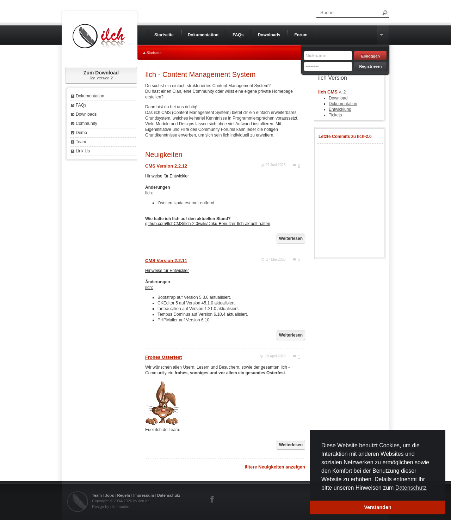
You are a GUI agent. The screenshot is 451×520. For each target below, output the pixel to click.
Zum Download (101, 75)
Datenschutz (168, 495)
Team (81, 141)
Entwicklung (340, 109)
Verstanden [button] (377, 507)
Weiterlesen (291, 238)
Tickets (335, 115)
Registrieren (370, 66)
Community (86, 123)
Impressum (143, 495)
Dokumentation (90, 95)
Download (338, 98)
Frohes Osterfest (163, 357)
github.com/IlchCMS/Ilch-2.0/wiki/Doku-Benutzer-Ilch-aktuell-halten (207, 223)
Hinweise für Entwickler (167, 176)
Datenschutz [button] (411, 488)
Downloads (86, 114)
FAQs (81, 105)
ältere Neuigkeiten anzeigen (275, 467)
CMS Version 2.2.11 (166, 260)
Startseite (154, 53)
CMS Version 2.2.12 (166, 166)
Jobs (109, 495)
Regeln (123, 495)
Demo (81, 132)
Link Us (83, 151)
